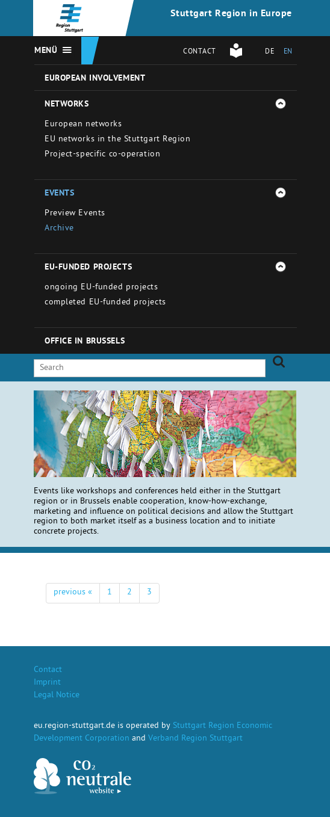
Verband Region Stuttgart (195, 739)
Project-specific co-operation (102, 155)
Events (59, 194)
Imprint (47, 683)
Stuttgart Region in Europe (231, 14)
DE (269, 52)
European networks (83, 125)
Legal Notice (56, 696)
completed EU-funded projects (105, 303)
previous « (73, 593)
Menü (45, 51)
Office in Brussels (85, 342)
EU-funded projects (88, 268)
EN (288, 52)
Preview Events (75, 214)
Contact (199, 52)
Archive (59, 229)
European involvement (95, 79)
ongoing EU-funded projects (101, 288)
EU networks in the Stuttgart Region (118, 140)
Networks (67, 104)
